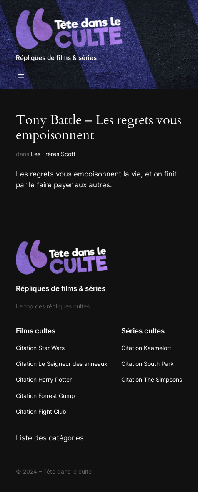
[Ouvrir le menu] (21, 76)
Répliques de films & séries (56, 58)
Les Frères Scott (53, 153)
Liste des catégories (50, 438)
